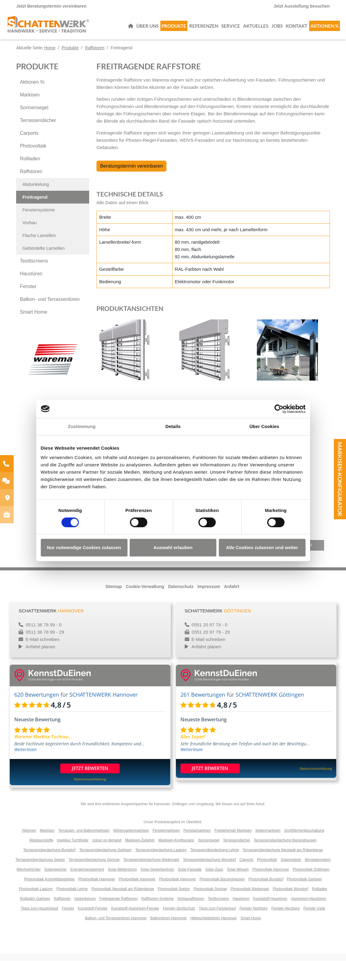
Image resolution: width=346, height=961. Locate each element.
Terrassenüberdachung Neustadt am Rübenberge (283, 857)
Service (230, 29)
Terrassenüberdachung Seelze (40, 867)
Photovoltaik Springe (210, 896)
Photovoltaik (33, 153)
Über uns (147, 29)
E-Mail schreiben (43, 646)
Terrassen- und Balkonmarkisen (84, 838)
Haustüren (31, 281)
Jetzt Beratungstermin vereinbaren (51, 6)
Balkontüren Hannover (168, 926)
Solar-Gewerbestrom (157, 877)
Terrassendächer (38, 128)
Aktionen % (324, 29)
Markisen (30, 102)
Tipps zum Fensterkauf (217, 916)
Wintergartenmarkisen (131, 838)
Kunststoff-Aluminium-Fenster (135, 916)
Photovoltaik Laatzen (36, 896)
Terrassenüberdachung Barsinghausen (285, 848)
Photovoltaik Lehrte (72, 896)
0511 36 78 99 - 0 (43, 632)
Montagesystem (318, 867)
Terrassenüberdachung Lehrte (214, 857)
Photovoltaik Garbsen (304, 887)
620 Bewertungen (36, 702)
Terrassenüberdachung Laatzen (161, 857)
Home (49, 55)
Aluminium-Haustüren (308, 906)
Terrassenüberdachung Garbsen (105, 857)
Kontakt (296, 29)
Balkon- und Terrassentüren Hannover (116, 926)
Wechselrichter (28, 877)
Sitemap (113, 594)
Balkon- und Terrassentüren (49, 306)
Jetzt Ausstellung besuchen (302, 6)
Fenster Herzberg (285, 916)
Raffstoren (94, 55)
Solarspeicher (55, 877)
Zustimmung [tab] (82, 426)
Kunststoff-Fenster (93, 916)
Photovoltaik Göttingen (311, 877)
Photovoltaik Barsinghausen (222, 887)
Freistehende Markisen (233, 838)
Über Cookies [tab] (264, 426)
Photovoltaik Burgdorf (265, 887)
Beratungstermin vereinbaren (131, 173)
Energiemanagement (87, 877)
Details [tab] (173, 426)
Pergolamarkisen (197, 838)
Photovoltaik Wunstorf (290, 896)
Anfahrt (231, 594)
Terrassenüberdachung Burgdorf (49, 857)
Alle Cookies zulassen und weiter (262, 547)
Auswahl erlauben (172, 547)
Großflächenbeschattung (304, 838)
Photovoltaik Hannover (270, 877)
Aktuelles (255, 29)
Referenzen (203, 29)
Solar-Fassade (189, 877)
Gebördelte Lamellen (43, 255)
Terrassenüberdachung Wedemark (151, 867)
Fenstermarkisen (166, 838)
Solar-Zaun (214, 877)
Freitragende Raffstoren (118, 906)
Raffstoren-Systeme (158, 906)
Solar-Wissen (238, 877)
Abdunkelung (35, 191)
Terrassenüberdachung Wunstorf (209, 867)
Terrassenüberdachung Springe (94, 867)
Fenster (28, 294)
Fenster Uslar (314, 916)
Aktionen (29, 838)
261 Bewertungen (202, 702)
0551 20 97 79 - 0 (209, 632)
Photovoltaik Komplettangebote (49, 887)
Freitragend (34, 204)
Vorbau (29, 230)
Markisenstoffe (41, 848)
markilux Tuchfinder (73, 848)
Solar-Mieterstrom (122, 877)
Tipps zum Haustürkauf (39, 916)
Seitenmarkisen (268, 838)
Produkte (174, 29)
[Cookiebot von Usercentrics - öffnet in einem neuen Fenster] (279, 408)
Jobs (277, 29)
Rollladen (30, 166)
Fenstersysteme (38, 217)
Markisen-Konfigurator (340, 479)
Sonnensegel (34, 115)
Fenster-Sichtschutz (179, 916)
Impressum (208, 594)
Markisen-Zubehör (140, 848)
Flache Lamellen (39, 242)
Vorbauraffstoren (190, 906)
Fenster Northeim (253, 916)
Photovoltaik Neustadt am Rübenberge (122, 896)
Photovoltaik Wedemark (250, 896)
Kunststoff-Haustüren (270, 906)
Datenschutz (180, 594)
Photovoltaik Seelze (174, 896)
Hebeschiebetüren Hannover (213, 926)
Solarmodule (291, 867)
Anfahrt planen (40, 654)
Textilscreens (34, 268)
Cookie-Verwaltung (145, 594)
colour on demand (106, 848)
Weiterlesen (25, 757)
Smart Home (33, 319)
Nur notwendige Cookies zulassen (84, 547)
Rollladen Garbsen (35, 906)
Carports (29, 140)
